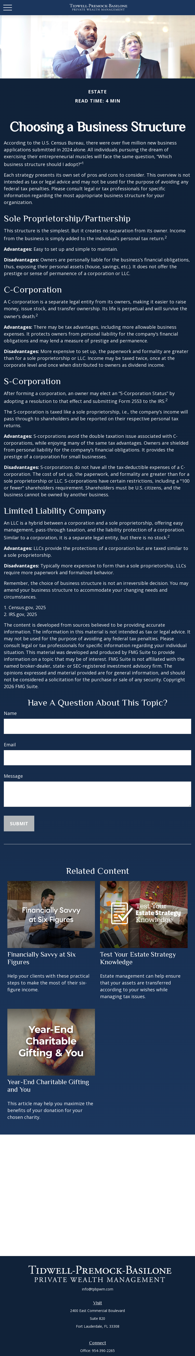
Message (13, 776)
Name (10, 713)
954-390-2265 (103, 1350)
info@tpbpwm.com (97, 1289)
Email (10, 745)
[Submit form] (19, 823)
